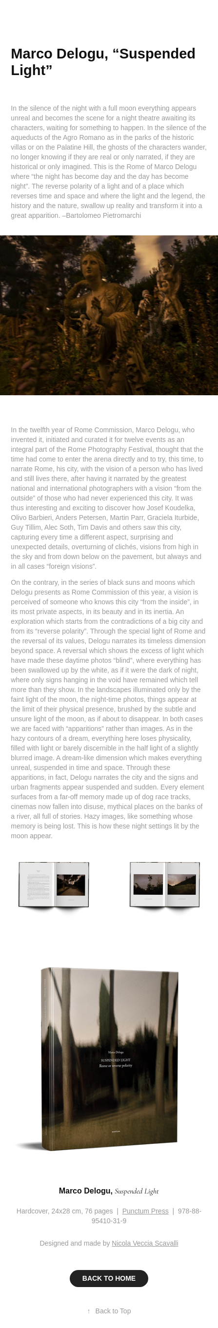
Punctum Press (145, 1211)
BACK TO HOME (109, 1278)
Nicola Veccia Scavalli (145, 1243)
